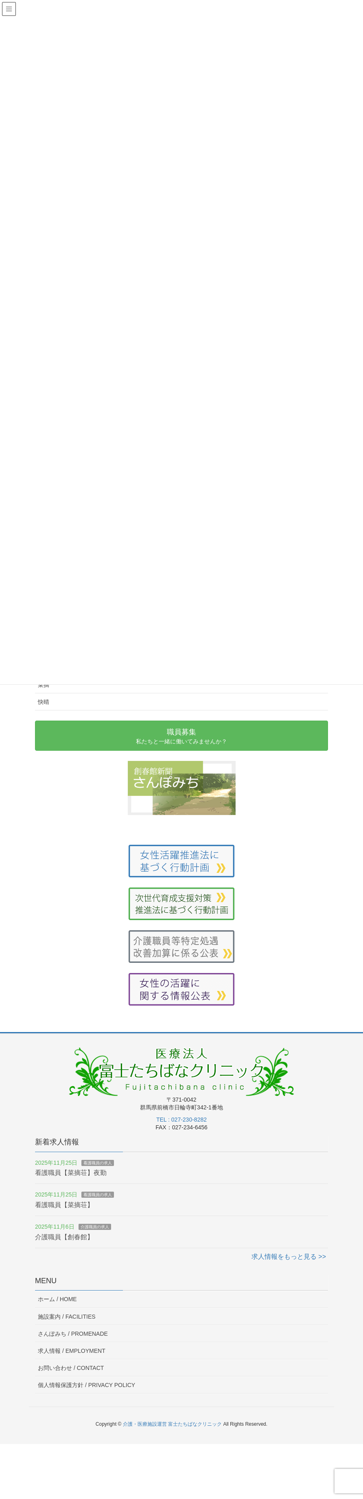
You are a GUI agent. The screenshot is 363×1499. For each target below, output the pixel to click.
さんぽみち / (73, 1333)
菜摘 (43, 685)
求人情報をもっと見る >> (288, 1256)
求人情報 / (71, 1351)
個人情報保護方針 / (86, 1385)
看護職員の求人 (97, 1163)
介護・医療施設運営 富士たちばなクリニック (172, 1424)
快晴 (43, 702)
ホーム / (57, 1299)
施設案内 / (67, 1316)
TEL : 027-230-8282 (181, 1119)
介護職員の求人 (95, 1227)
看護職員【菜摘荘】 (64, 1204)
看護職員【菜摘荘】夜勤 (71, 1172)
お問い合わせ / (71, 1368)
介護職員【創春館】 (64, 1237)
